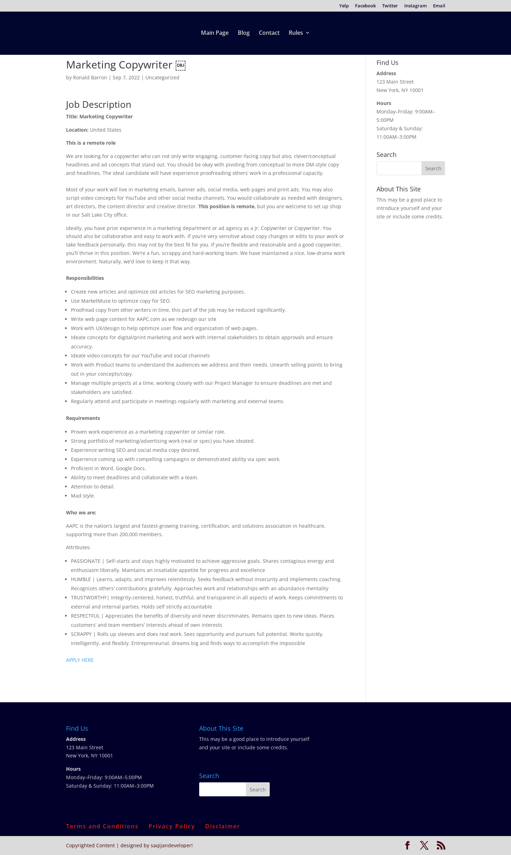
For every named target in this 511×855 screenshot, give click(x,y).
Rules (296, 33)
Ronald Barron (90, 77)
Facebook (365, 6)
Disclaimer (222, 826)
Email (439, 6)
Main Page (215, 33)
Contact (269, 33)
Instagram (415, 6)
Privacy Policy (172, 826)
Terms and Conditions (102, 826)
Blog (244, 33)
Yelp (344, 6)
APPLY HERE (80, 660)
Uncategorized (162, 77)
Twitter (390, 6)
